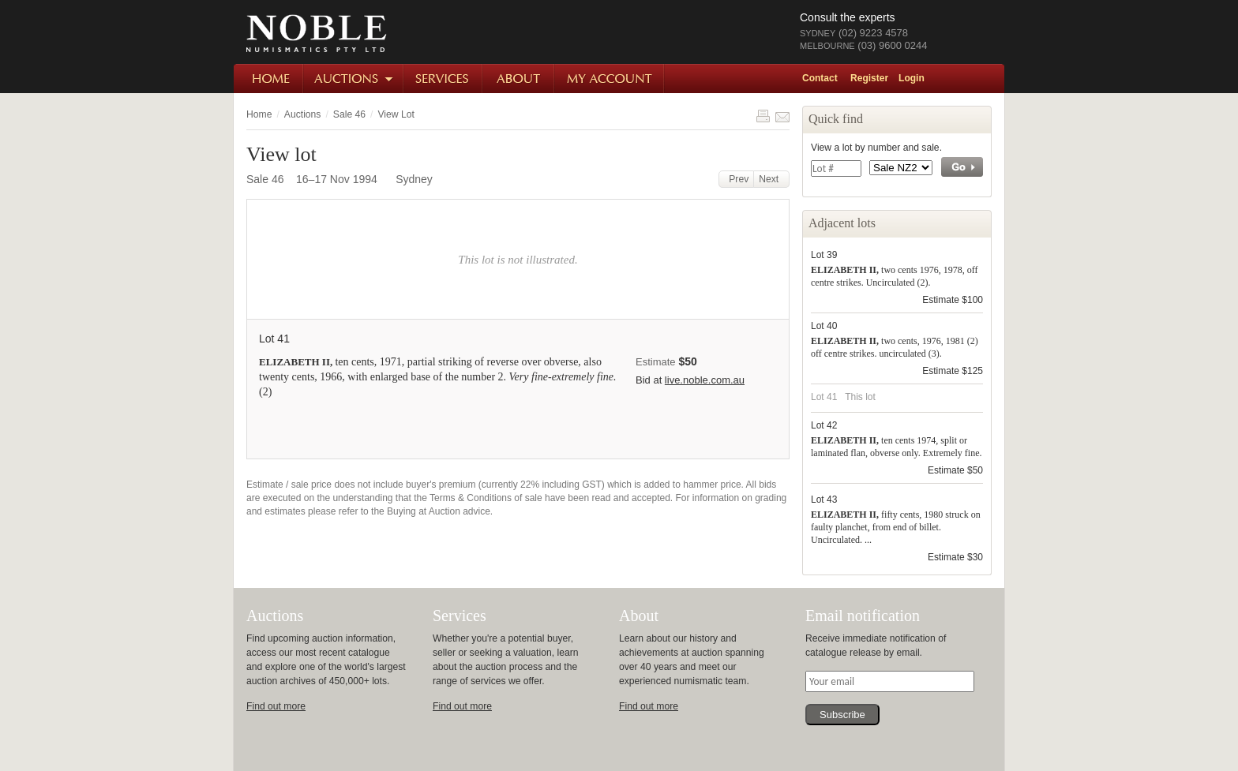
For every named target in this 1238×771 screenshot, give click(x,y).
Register (869, 78)
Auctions (354, 78)
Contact (820, 78)
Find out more (276, 706)
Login (911, 78)
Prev (736, 179)
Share (782, 116)
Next (771, 179)
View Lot (395, 114)
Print (763, 116)
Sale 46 (349, 114)
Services (443, 78)
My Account (610, 78)
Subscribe (842, 714)
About (519, 78)
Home (269, 78)
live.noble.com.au (705, 380)
